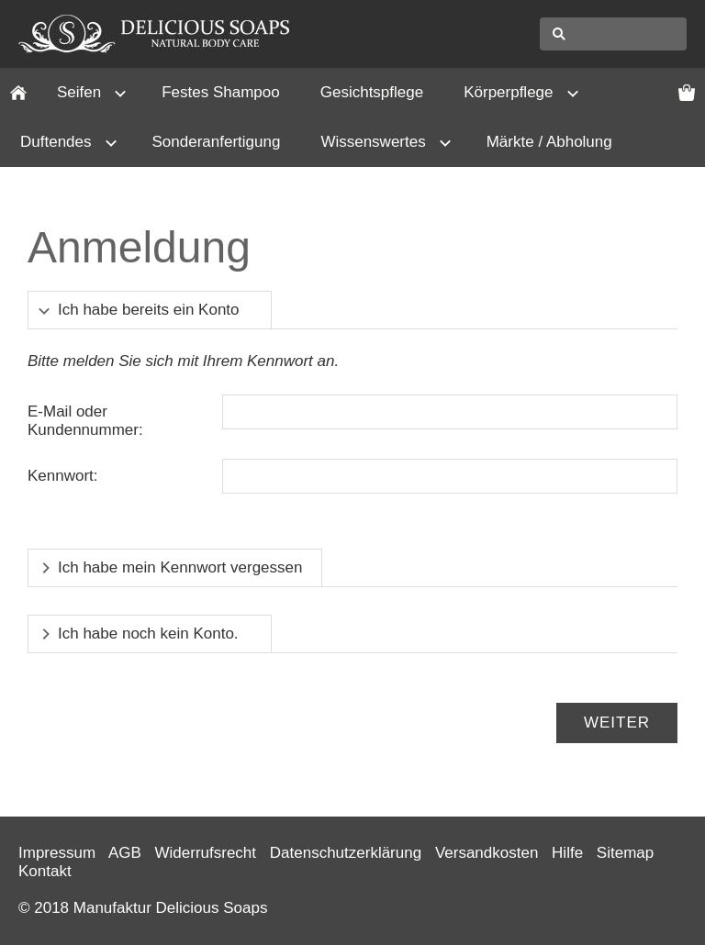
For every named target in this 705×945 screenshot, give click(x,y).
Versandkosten (486, 853)
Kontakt (45, 871)
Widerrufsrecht (206, 853)
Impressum (56, 853)
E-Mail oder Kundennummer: (85, 421)
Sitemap (625, 853)
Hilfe (567, 853)
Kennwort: (63, 475)
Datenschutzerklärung (345, 853)
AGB (124, 853)
